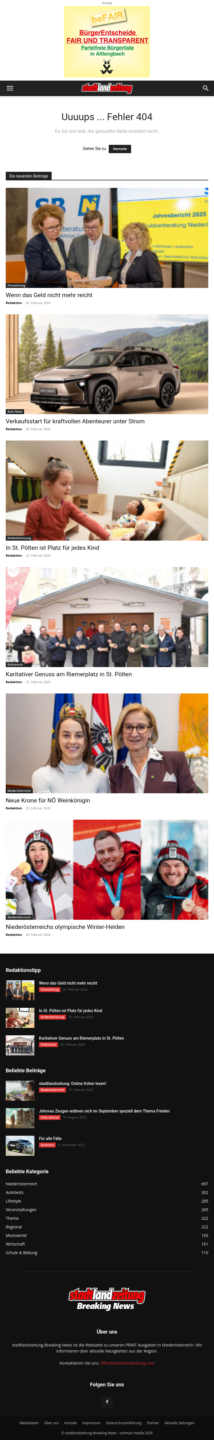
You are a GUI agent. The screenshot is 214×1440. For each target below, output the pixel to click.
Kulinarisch (15, 664)
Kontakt (71, 1422)
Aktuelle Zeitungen (179, 1422)
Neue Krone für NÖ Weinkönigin (48, 800)
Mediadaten (29, 1422)
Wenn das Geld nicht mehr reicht (49, 295)
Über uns (51, 1422)
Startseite (120, 149)
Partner (153, 1422)
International (50, 1117)
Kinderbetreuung (19, 538)
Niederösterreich (19, 791)
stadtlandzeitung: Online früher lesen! (72, 1083)
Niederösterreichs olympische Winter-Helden (65, 926)
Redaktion (14, 303)
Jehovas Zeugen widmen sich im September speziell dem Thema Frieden (104, 1111)
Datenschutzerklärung (124, 1422)
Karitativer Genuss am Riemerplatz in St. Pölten (69, 674)
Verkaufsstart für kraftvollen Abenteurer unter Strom (75, 421)
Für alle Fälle (50, 1138)
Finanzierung (16, 285)
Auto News (14, 412)
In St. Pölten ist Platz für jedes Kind (52, 547)
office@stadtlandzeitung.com (127, 1363)
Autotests (47, 1145)
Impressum (91, 1422)
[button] (10, 88)
